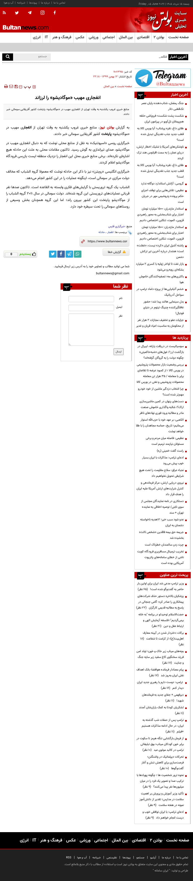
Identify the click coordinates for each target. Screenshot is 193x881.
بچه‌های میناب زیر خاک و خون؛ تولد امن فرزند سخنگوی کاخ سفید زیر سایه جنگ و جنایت (160, 657)
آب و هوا (8, 3)
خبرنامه (21, 3)
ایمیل (119, 307)
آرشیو (153, 858)
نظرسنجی (112, 858)
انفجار (110, 232)
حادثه (102, 232)
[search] (7, 57)
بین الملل (109, 86)
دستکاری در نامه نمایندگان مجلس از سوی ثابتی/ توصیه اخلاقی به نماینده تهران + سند (162, 507)
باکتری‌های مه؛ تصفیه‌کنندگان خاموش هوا (161, 279)
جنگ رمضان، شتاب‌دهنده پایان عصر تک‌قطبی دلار (162, 106)
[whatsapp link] (77, 254)
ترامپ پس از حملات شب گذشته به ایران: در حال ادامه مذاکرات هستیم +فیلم (163, 726)
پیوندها (33, 3)
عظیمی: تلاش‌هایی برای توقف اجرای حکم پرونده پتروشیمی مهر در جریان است (162, 196)
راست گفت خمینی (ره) (170, 451)
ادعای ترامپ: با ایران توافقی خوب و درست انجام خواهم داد (163, 815)
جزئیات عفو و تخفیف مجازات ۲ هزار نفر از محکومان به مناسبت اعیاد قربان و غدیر (160, 323)
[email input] (91, 308)
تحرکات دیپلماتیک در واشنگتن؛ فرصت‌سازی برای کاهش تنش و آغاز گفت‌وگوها (162, 763)
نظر (120, 316)
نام (120, 298)
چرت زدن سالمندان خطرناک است (164, 545)
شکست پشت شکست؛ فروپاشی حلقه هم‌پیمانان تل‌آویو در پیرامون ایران (161, 119)
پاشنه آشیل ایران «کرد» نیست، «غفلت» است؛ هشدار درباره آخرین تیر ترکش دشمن (160, 251)
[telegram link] (69, 254)
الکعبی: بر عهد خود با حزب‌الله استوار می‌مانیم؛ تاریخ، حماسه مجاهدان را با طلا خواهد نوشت (160, 426)
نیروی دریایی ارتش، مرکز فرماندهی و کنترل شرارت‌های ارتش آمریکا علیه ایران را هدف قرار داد (160, 489)
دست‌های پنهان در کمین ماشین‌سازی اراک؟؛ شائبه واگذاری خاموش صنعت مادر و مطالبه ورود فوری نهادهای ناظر (161, 407)
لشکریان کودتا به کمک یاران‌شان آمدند (160, 710)
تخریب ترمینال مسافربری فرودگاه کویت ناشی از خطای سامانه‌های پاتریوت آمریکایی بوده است (160, 557)
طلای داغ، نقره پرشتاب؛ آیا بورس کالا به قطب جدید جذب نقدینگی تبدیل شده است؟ (160, 134)
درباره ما (45, 3)
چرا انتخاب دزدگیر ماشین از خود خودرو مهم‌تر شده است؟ (161, 392)
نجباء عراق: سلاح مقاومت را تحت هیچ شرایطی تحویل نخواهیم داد (161, 473)
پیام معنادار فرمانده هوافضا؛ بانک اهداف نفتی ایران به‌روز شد (160, 672)
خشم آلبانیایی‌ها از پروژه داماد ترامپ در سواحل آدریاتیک (160, 292)
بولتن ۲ (159, 37)
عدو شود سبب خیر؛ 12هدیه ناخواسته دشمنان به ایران (162, 522)
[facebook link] (61, 254)
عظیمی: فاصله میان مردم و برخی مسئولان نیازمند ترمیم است (165, 441)
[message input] (91, 330)
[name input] (91, 299)
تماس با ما (59, 3)
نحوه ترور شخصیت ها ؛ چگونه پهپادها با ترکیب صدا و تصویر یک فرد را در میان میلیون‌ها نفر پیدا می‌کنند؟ (160, 781)
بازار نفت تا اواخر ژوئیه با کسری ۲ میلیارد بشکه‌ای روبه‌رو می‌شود (160, 267)
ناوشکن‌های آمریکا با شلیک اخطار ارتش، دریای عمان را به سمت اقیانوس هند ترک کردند (160, 153)
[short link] (107, 241)
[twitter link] (53, 254)
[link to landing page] (165, 20)
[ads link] (162, 78)
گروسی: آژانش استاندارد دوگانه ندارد (162, 183)
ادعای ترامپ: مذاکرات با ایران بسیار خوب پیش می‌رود (163, 460)
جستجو (140, 858)
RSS (68, 858)
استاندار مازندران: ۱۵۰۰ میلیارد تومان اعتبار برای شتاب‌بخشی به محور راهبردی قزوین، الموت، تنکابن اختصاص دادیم (160, 215)
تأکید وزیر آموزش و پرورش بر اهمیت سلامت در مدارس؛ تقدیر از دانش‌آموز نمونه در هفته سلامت (161, 799)
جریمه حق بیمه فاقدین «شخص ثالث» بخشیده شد (161, 535)
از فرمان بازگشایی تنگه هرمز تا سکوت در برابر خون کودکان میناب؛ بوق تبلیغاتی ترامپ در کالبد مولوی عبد (160, 744)
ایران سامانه (161, 870)
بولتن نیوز (107, 127)
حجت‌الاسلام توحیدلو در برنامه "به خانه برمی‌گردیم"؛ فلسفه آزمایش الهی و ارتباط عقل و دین (161, 620)
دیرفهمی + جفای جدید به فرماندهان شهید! (163, 698)
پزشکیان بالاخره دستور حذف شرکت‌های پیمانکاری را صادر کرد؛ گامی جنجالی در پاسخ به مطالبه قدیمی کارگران (160, 602)
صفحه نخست (178, 37)
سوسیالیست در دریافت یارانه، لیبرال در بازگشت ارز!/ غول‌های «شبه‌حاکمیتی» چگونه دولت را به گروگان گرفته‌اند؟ (160, 352)
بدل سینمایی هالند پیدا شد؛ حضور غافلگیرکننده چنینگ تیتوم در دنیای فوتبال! (163, 307)
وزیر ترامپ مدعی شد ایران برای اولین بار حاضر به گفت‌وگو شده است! (160, 586)
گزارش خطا (117, 252)
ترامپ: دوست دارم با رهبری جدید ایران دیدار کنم (160, 685)
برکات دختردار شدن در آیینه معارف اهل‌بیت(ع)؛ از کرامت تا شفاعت (162, 639)
